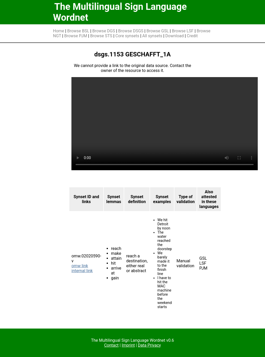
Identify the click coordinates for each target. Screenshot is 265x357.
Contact (111, 345)
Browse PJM (75, 35)
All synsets (152, 35)
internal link (82, 270)
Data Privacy (149, 345)
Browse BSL (78, 30)
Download (174, 35)
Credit (192, 35)
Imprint (128, 345)
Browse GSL (157, 30)
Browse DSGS (131, 30)
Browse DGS (103, 30)
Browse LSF (183, 30)
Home (58, 30)
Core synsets (127, 35)
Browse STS (101, 35)
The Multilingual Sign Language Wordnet (120, 12)
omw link (79, 265)
